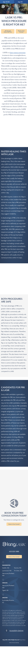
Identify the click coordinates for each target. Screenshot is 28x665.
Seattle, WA (5, 562)
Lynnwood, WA (6, 565)
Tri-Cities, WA (18, 565)
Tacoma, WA (17, 562)
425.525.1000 (14, 545)
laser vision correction (17, 53)
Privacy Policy (22, 634)
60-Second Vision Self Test (8, 31)
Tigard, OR (5, 585)
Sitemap (17, 637)
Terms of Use (12, 637)
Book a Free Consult (21, 31)
